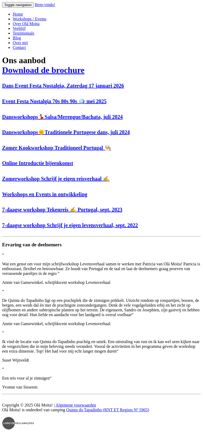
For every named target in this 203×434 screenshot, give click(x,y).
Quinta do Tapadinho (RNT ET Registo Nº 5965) (107, 410)
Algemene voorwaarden (76, 405)
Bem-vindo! (45, 4)
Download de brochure (43, 70)
